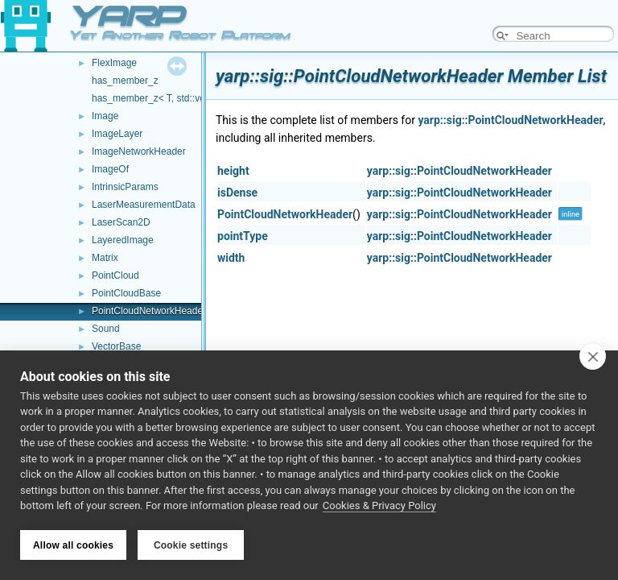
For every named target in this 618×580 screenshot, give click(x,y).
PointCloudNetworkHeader (149, 311)
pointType (242, 236)
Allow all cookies (73, 545)
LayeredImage (123, 240)
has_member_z (125, 80)
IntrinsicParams (125, 187)
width (231, 257)
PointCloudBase (126, 293)
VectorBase (116, 346)
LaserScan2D (121, 222)
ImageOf (110, 169)
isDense (237, 192)
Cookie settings (191, 545)
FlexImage (114, 62)
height (233, 170)
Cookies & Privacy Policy (379, 506)
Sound (106, 328)
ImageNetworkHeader (139, 151)
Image (105, 116)
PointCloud (115, 275)
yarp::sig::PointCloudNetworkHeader (510, 120)
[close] (592, 356)
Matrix (105, 257)
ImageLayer (117, 133)
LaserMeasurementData (144, 204)
